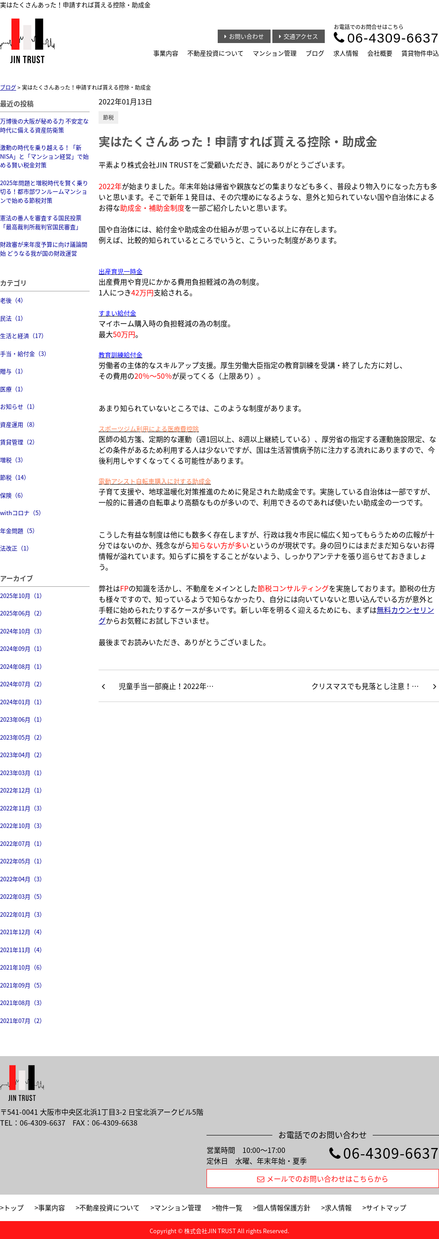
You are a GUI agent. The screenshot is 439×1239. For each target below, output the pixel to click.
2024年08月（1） (22, 666)
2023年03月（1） (22, 772)
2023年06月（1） (22, 719)
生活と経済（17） (23, 335)
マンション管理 (275, 52)
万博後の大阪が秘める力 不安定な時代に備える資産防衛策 (44, 125)
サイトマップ (386, 1208)
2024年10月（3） (22, 631)
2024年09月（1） (22, 648)
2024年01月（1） (22, 701)
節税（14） (15, 477)
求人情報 (345, 52)
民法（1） (13, 318)
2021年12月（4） (22, 931)
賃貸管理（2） (19, 442)
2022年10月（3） (22, 825)
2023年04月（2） (22, 754)
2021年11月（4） (22, 949)
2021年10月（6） (22, 967)
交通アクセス (298, 36)
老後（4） (13, 300)
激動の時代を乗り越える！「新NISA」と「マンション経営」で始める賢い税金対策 (44, 156)
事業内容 (165, 52)
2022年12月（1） (22, 790)
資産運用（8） (19, 424)
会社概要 (379, 52)
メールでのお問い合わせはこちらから (322, 1178)
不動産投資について (215, 52)
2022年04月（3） (22, 879)
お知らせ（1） (19, 406)
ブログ (315, 52)
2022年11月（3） (22, 808)
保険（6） (13, 495)
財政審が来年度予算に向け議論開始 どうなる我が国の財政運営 (43, 248)
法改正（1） (16, 548)
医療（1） (13, 389)
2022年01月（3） (22, 914)
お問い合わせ (244, 36)
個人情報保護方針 (283, 1208)
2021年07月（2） (22, 1020)
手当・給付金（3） (25, 353)
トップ (14, 1208)
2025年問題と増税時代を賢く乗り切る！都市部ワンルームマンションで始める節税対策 (44, 191)
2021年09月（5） (22, 985)
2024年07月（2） (22, 684)
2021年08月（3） (22, 1002)
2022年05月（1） (22, 861)
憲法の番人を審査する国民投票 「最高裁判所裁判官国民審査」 (41, 222)
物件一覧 (228, 1208)
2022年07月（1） (22, 843)
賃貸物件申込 (420, 52)
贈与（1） (13, 371)
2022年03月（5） (22, 896)
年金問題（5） (19, 530)
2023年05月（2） (22, 737)
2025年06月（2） (22, 613)
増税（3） (13, 459)
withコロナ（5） (22, 512)
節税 (108, 117)
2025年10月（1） (22, 595)
